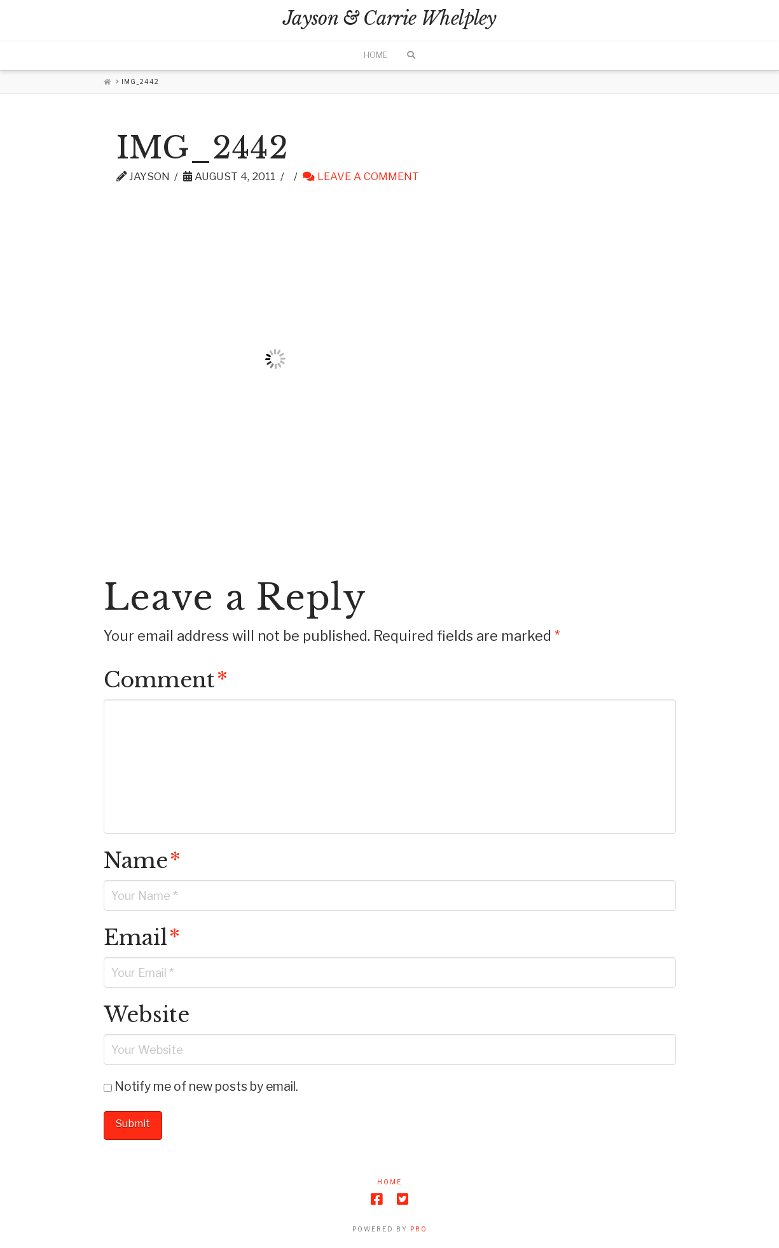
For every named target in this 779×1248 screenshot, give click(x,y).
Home (389, 1182)
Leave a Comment (361, 176)
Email (142, 938)
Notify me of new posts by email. (206, 1086)
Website (147, 1015)
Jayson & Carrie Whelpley (389, 19)
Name (142, 861)
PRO (418, 1229)
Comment (166, 680)
